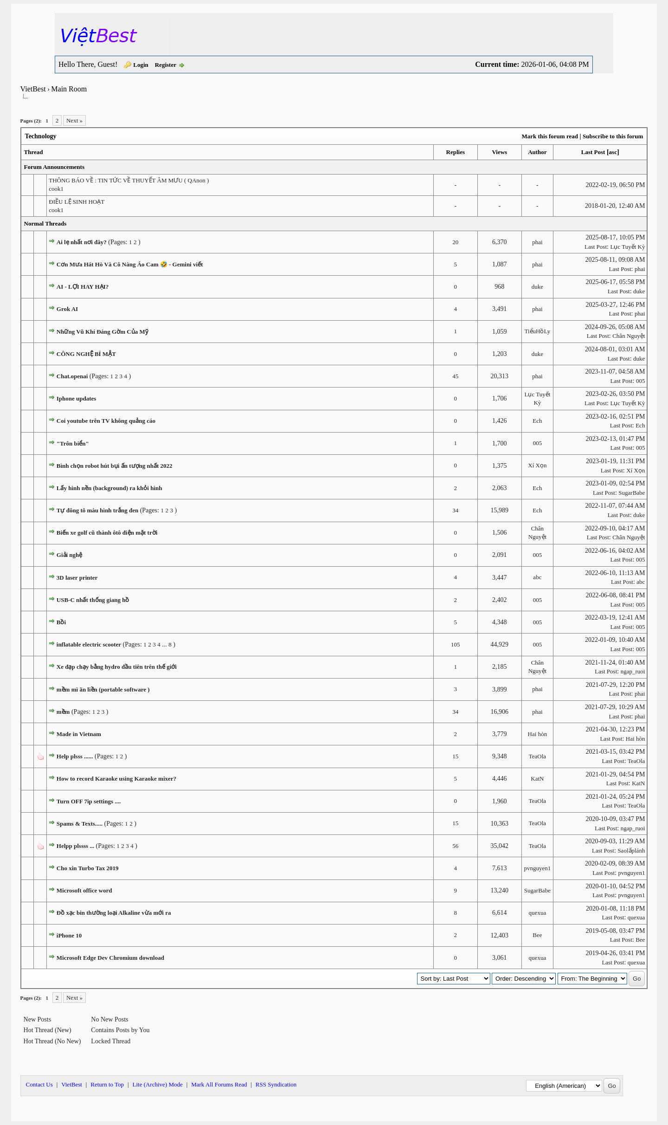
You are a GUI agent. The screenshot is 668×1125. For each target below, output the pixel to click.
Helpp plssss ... (75, 845)
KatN (537, 778)
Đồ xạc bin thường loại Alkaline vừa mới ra (114, 912)
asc (613, 152)
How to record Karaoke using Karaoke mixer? (116, 778)
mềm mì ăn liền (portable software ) (103, 689)
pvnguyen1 (537, 868)
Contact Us (39, 1084)
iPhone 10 (69, 935)
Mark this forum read (549, 136)
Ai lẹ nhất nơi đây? (82, 242)
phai (537, 242)
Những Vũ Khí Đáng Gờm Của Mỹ (102, 331)
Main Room (69, 89)
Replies (455, 152)
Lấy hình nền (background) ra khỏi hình (109, 488)
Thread (33, 152)
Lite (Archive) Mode (157, 1084)
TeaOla (537, 756)
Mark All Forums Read (219, 1084)
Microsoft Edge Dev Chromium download (110, 957)
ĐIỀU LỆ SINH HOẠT (76, 201)
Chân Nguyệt (628, 335)
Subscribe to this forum (613, 136)
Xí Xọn (537, 465)
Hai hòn (537, 734)
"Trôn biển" (73, 443)
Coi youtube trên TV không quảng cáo (106, 420)
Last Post (593, 152)
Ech (537, 420)
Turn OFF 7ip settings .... (89, 801)
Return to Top (107, 1084)
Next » (74, 120)
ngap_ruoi (633, 671)
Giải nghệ (70, 554)
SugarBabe (631, 492)
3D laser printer (77, 577)
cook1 (56, 188)
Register (165, 64)
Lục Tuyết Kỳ (627, 246)
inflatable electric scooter (89, 644)
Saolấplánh (631, 850)
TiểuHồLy (538, 331)
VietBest (33, 89)
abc (537, 577)
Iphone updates (76, 398)
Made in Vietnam (79, 734)
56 (455, 845)
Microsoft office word (84, 890)
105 (455, 644)
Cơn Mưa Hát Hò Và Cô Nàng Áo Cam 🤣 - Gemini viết (130, 264)
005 (640, 380)
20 (455, 242)
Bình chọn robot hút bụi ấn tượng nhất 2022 (115, 465)
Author (537, 152)
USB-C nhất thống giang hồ (93, 599)
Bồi (61, 622)
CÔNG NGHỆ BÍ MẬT (86, 353)
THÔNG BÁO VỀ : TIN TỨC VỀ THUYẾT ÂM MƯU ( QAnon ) (129, 180)
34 (455, 510)
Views (499, 152)
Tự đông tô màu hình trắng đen (97, 510)
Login (140, 64)
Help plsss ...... (75, 756)
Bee (537, 934)
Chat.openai (72, 376)
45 (455, 376)
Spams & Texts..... (80, 823)
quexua (537, 912)
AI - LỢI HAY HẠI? (83, 286)
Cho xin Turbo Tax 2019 (88, 868)
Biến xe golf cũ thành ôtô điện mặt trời (107, 532)
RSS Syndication (276, 1084)
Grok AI (67, 308)
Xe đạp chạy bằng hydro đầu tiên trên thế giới (117, 666)
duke (537, 286)
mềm (63, 711)
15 (455, 756)
